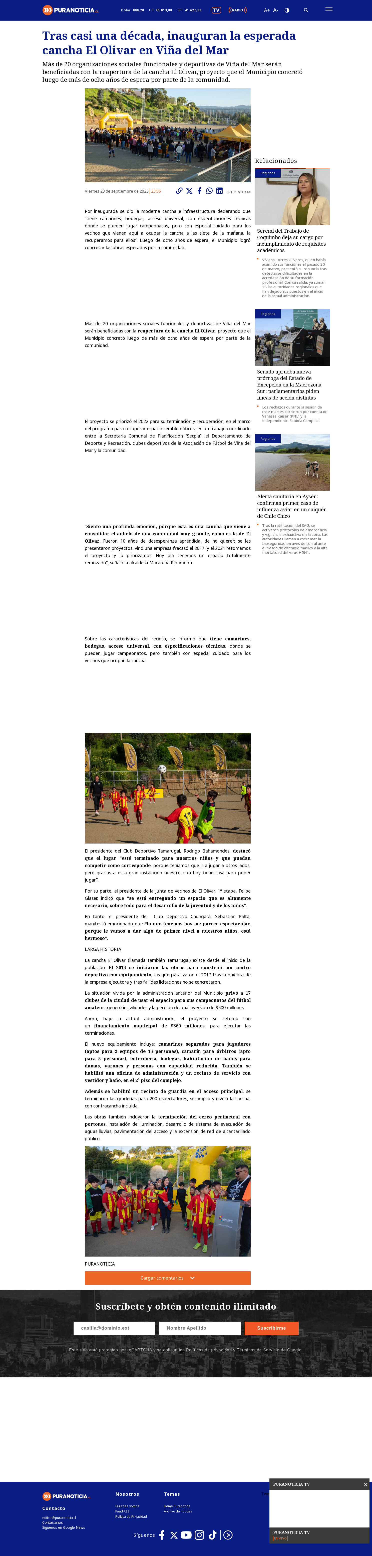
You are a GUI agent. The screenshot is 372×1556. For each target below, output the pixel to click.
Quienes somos (127, 1404)
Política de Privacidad (131, 1414)
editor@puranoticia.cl (58, 1416)
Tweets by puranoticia (282, 1392)
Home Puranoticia (177, 1404)
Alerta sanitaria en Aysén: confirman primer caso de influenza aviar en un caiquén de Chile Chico (292, 508)
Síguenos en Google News (62, 1426)
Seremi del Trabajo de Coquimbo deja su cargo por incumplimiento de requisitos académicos (291, 243)
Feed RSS (122, 1409)
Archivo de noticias (178, 1409)
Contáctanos (51, 1421)
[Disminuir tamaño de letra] (275, 11)
